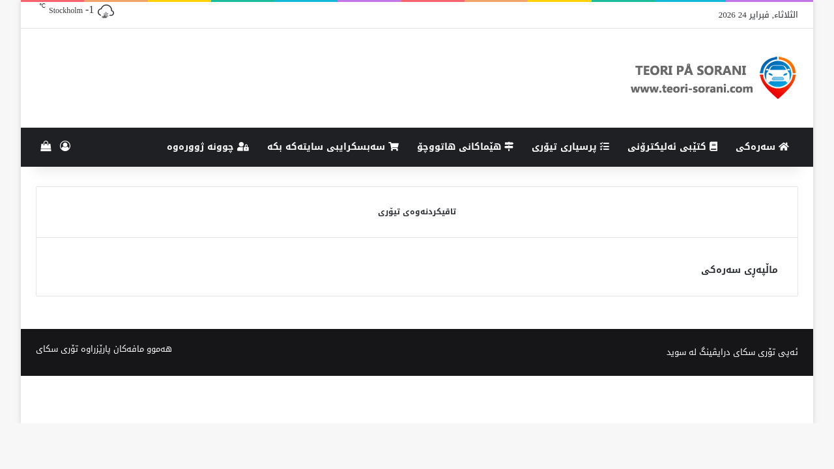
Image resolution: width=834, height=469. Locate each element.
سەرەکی (762, 147)
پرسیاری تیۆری (570, 147)
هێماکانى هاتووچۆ (465, 147)
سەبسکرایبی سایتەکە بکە (333, 147)
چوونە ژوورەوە (208, 147)
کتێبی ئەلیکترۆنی (672, 147)
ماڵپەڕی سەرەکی (739, 270)
